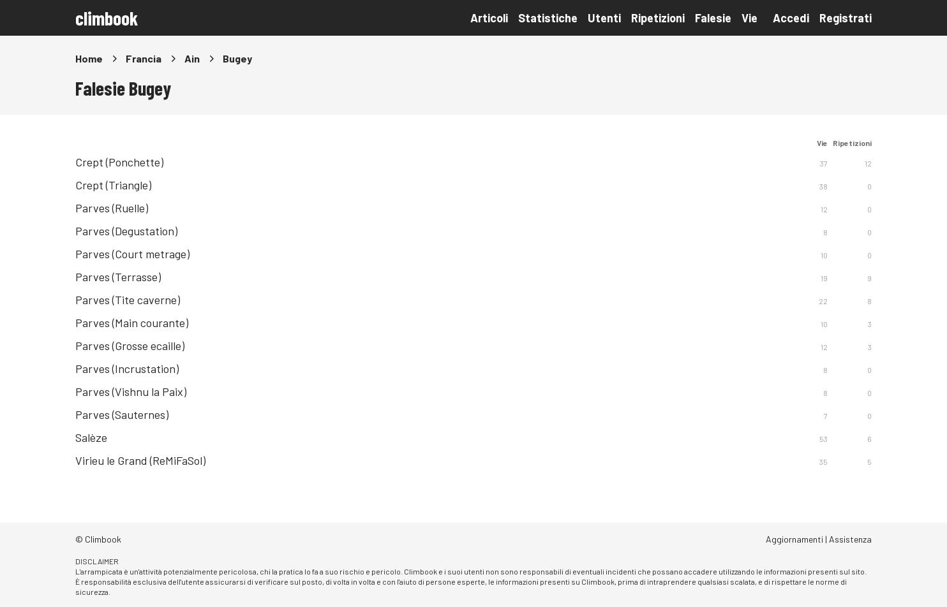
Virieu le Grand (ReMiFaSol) (140, 460)
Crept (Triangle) (113, 185)
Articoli (489, 18)
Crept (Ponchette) (119, 162)
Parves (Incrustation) (127, 369)
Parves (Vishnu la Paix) (130, 391)
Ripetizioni (658, 18)
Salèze (91, 437)
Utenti (604, 18)
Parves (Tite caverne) (127, 300)
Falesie (713, 18)
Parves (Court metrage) (132, 254)
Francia (143, 58)
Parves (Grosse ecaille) (129, 346)
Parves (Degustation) (126, 231)
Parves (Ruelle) (111, 208)
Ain (192, 58)
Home (89, 58)
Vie (749, 18)
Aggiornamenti (794, 539)
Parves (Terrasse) (118, 277)
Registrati (845, 18)
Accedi (791, 18)
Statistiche (548, 18)
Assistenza (850, 539)
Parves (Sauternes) (121, 414)
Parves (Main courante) (131, 323)
